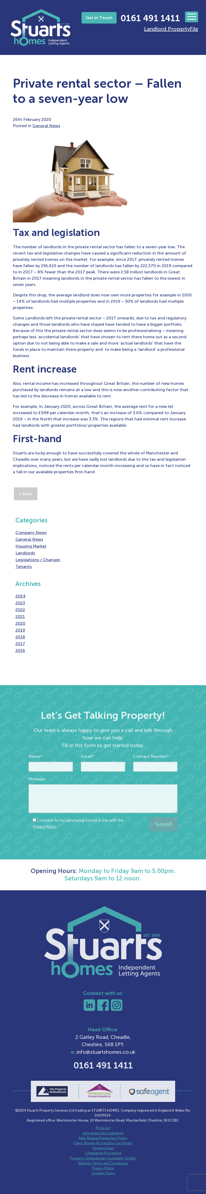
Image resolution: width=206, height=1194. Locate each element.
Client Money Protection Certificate (103, 1143)
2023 (20, 602)
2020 (20, 623)
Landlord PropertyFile (171, 29)
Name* (35, 767)
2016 (20, 650)
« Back (25, 493)
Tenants (23, 566)
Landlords (25, 552)
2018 (20, 636)
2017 (20, 643)
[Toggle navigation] (191, 17)
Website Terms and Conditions (103, 1163)
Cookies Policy (103, 1173)
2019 (20, 630)
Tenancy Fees (103, 1148)
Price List (103, 1128)
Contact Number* (151, 767)
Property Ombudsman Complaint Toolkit (103, 1158)
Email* (87, 767)
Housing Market (31, 546)
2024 (20, 596)
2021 (20, 616)
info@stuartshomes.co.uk (106, 1052)
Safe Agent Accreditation (103, 1133)
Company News (31, 532)
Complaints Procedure (103, 1153)
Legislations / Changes (37, 559)
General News (46, 125)
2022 (20, 609)
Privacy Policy (44, 837)
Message (36, 789)
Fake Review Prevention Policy (103, 1138)
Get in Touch (99, 17)
